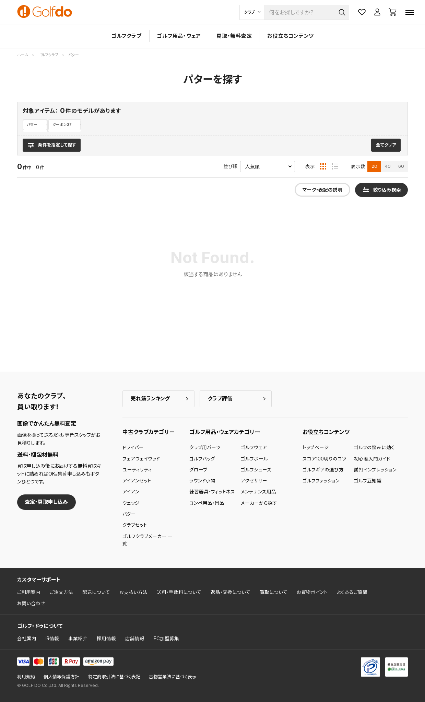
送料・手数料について (179, 592)
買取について (273, 592)
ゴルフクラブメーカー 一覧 (147, 540)
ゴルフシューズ (256, 469)
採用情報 (106, 639)
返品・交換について (230, 592)
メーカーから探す (259, 503)
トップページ (316, 448)
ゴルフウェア (254, 448)
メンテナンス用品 (258, 492)
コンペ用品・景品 (206, 503)
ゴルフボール (254, 458)
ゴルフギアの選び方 (323, 469)
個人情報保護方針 (61, 677)
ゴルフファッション (321, 481)
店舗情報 (134, 639)
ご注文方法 (61, 592)
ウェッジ (131, 503)
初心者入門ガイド (372, 458)
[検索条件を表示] (52, 145)
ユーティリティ (137, 469)
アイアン (130, 492)
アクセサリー (254, 481)
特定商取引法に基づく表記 (114, 677)
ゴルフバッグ (202, 458)
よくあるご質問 (352, 592)
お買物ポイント (312, 592)
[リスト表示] (335, 167)
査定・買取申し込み (46, 502)
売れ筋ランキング (150, 398)
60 (401, 166)
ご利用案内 (28, 592)
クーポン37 (62, 124)
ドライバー (133, 448)
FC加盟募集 (166, 639)
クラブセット (134, 525)
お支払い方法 (133, 592)
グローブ (198, 469)
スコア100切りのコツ (324, 458)
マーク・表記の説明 (322, 190)
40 (388, 166)
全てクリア (386, 145)
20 (374, 166)
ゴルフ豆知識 (367, 481)
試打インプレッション (375, 469)
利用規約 (26, 677)
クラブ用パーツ (205, 448)
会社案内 (26, 639)
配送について (96, 592)
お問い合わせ (31, 603)
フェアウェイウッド (141, 458)
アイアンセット (136, 481)
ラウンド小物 (202, 481)
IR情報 (52, 639)
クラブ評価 (220, 398)
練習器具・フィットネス (212, 492)
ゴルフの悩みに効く (374, 448)
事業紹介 (77, 639)
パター (32, 124)
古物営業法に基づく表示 (173, 677)
